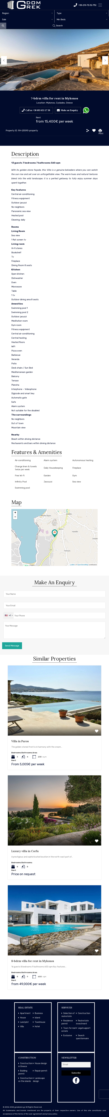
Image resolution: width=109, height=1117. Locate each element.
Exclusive (67, 1035)
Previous (3, 60)
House (23, 1018)
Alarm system (50, 460)
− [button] (15, 517)
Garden (47, 475)
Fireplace (76, 468)
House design (41, 1063)
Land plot (24, 1022)
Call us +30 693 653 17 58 (38, 110)
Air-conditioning (23, 460)
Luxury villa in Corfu (25, 851)
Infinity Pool (21, 481)
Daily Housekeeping (53, 468)
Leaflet (72, 565)
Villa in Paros (20, 741)
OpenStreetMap (82, 565)
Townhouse (40, 1022)
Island (37, 1018)
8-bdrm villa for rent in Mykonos (32, 961)
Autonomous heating (82, 460)
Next (106, 60)
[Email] (76, 1064)
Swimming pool (22, 488)
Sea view (76, 481)
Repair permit (41, 1071)
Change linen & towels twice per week (26, 468)
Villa (22, 1026)
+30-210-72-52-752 (85, 5)
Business (39, 1013)
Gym (74, 475)
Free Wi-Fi (20, 475)
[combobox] (27, 13)
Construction (84, 1013)
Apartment (25, 1013)
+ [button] (15, 513)
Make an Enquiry (69, 110)
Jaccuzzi (48, 481)
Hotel (37, 1026)
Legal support (84, 1028)
